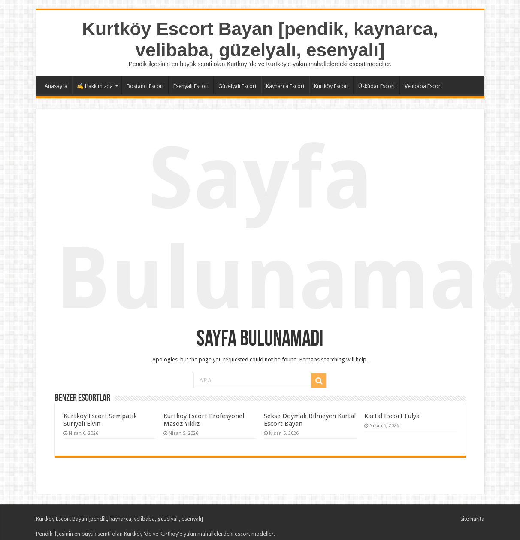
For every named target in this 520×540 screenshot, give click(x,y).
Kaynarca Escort (285, 86)
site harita (472, 519)
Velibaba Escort (423, 86)
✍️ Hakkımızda (95, 86)
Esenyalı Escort (191, 86)
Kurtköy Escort (331, 86)
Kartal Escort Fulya (392, 416)
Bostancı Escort (145, 86)
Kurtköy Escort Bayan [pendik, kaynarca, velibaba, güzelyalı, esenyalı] (260, 39)
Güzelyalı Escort (237, 86)
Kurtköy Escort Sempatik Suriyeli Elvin (100, 420)
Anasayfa (56, 86)
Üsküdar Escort (376, 86)
